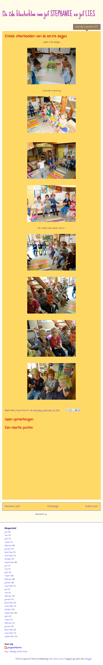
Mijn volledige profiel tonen (16, 651)
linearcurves (58, 659)
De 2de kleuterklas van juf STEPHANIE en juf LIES (48, 14)
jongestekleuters (15, 647)
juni (6, 532)
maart (7, 542)
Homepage (52, 506)
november (9, 555)
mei (6, 535)
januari (8, 549)
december (9, 552)
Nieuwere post (12, 506)
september (9, 562)
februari (8, 545)
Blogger (88, 659)
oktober (8, 559)
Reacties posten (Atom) (58, 514)
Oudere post (91, 506)
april (6, 538)
